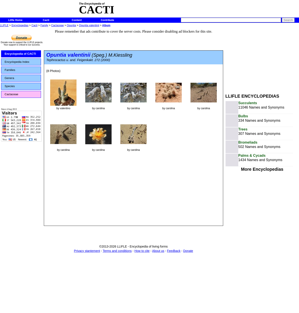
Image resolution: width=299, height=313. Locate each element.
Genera (9, 78)
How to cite (142, 251)
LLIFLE (4, 25)
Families (10, 70)
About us (158, 251)
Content (77, 20)
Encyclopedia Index (17, 61)
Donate (188, 251)
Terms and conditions (117, 251)
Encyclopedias (19, 25)
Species (10, 86)
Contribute (107, 20)
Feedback (173, 251)
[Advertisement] (262, 58)
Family (44, 25)
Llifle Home (15, 20)
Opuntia (71, 25)
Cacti (46, 20)
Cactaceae (57, 25)
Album (106, 25)
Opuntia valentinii (89, 25)
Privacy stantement (87, 251)
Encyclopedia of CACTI (20, 53)
